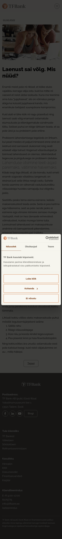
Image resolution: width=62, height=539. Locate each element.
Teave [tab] (51, 246)
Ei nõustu (31, 298)
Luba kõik (31, 278)
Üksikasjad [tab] (31, 246)
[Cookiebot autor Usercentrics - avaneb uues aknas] (45, 238)
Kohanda (31, 288)
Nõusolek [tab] (11, 246)
